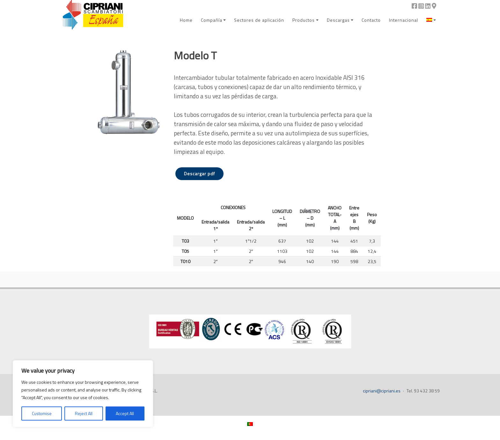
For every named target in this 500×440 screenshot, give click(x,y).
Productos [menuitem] (303, 20)
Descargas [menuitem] (338, 20)
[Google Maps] (434, 6)
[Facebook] (414, 6)
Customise (42, 413)
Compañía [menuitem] (211, 20)
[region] (83, 393)
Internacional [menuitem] (403, 20)
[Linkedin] (427, 6)
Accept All (125, 413)
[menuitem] (431, 20)
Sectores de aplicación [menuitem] (259, 20)
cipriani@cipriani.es (382, 390)
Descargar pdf (199, 173)
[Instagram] (421, 6)
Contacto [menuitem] (371, 20)
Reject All (83, 413)
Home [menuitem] (186, 20)
